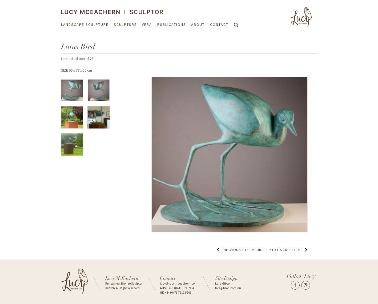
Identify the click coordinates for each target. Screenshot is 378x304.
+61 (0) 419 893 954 (177, 288)
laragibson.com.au (228, 288)
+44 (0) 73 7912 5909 (175, 292)
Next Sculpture (289, 249)
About (198, 24)
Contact (219, 24)
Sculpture (125, 24)
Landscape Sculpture (84, 24)
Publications (171, 24)
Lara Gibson (223, 283)
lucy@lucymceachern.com (179, 283)
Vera (147, 24)
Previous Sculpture (240, 249)
